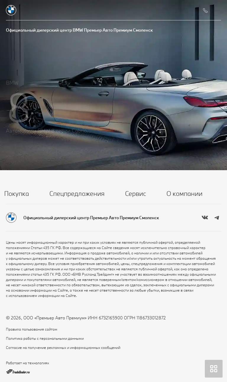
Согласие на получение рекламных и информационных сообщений (63, 347)
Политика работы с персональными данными (45, 338)
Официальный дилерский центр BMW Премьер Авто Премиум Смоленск (79, 30)
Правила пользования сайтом (31, 329)
